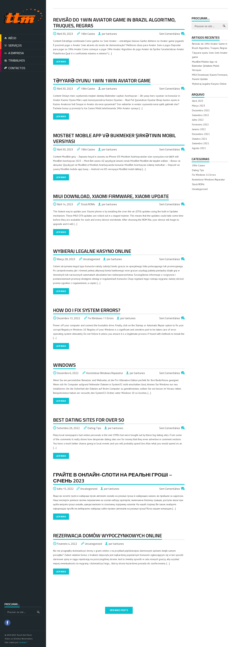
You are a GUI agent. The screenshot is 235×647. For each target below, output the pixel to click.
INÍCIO (8, 38)
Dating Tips (94, 428)
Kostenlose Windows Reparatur (104, 373)
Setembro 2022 (200, 115)
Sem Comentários (169, 34)
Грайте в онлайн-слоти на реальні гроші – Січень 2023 (112, 477)
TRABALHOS (12, 60)
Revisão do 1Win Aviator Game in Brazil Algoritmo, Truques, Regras (114, 22)
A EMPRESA (12, 53)
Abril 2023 (197, 100)
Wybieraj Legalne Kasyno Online (92, 251)
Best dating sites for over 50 (88, 420)
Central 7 (23, 642)
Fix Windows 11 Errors (101, 318)
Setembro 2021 (200, 143)
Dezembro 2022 (201, 110)
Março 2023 (198, 105)
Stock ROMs (88, 204)
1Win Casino (88, 34)
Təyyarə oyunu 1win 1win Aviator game (102, 80)
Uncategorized (91, 259)
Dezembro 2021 (201, 134)
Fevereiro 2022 (200, 124)
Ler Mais (61, 61)
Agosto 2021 (199, 148)
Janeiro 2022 (199, 129)
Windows (64, 365)
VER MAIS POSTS (119, 610)
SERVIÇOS (11, 45)
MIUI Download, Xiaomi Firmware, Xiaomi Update (111, 196)
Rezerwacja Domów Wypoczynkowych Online (107, 535)
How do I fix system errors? (86, 310)
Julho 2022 (198, 119)
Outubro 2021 (199, 138)
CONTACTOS (12, 68)
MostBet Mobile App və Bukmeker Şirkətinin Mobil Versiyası (114, 138)
